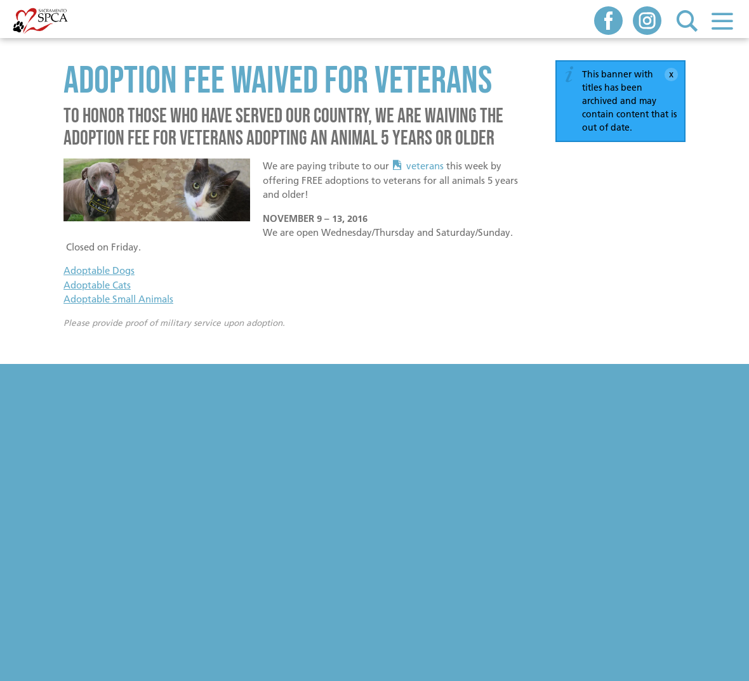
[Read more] (156, 192)
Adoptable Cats (97, 285)
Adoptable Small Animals (118, 299)
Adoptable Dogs (99, 270)
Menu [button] (722, 20)
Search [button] (687, 20)
